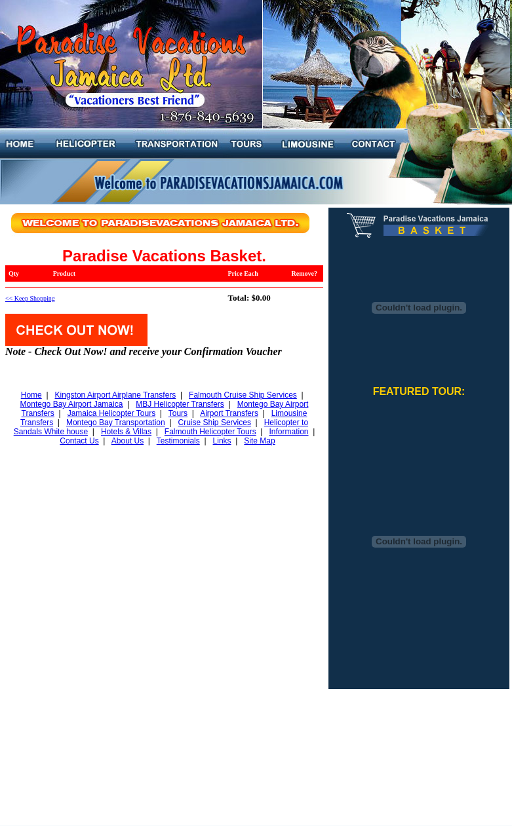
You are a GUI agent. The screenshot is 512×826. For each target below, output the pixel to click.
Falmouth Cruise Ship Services (243, 395)
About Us (127, 440)
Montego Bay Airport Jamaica (71, 404)
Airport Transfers (229, 413)
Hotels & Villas (126, 431)
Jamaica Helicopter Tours (112, 413)
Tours (177, 413)
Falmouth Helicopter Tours (210, 431)
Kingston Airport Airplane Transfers (115, 395)
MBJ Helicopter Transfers (180, 404)
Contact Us (79, 440)
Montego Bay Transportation (115, 422)
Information (288, 431)
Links (222, 440)
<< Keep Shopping (30, 298)
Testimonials (178, 440)
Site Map (259, 440)
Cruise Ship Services (214, 422)
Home (31, 395)
